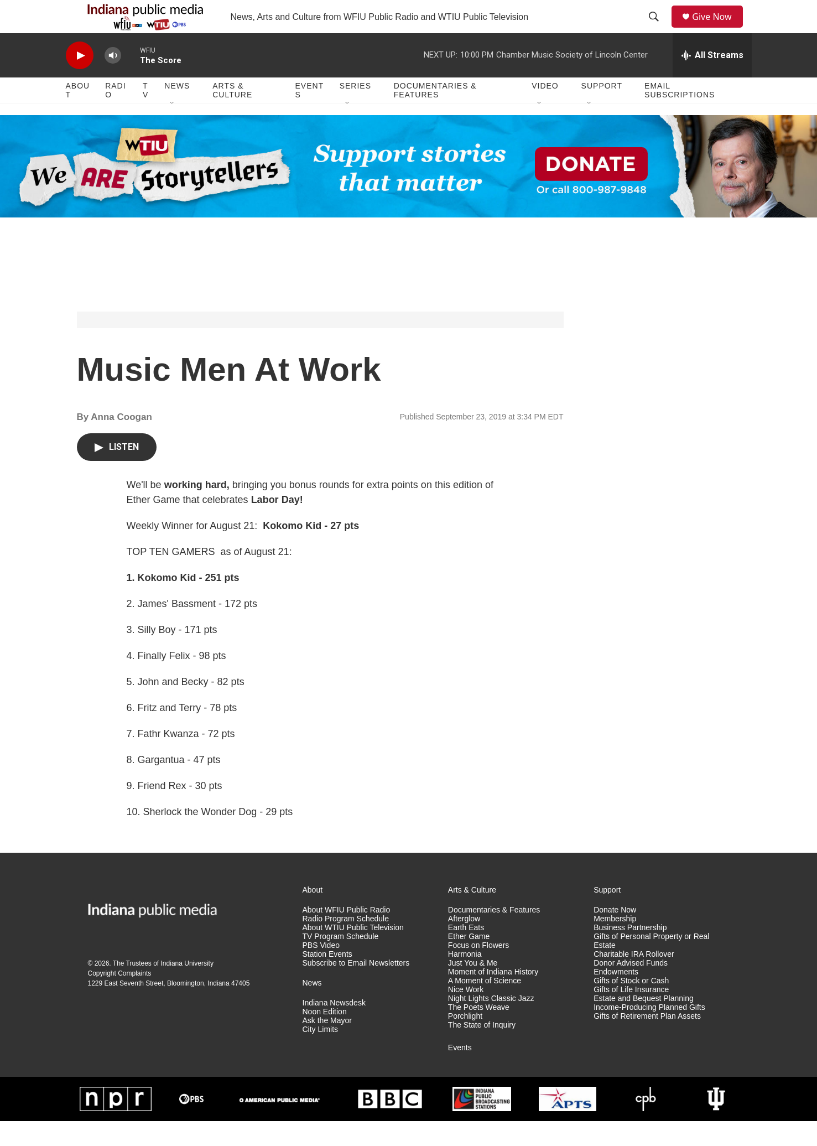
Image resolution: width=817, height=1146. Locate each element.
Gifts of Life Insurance (631, 1014)
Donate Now (615, 935)
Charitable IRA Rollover (634, 979)
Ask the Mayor (327, 1045)
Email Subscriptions (679, 115)
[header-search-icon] (657, 29)
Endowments (616, 997)
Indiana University (187, 988)
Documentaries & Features (435, 115)
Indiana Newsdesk (334, 1028)
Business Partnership (630, 952)
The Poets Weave (478, 1032)
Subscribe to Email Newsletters (356, 988)
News (177, 110)
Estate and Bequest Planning (644, 1023)
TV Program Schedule (341, 961)
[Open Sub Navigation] (172, 128)
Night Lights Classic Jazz (491, 1023)
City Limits (321, 1054)
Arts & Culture (232, 115)
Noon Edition (325, 1037)
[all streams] (712, 80)
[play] (80, 80)
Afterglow (464, 944)
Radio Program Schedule (346, 944)
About (78, 115)
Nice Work (465, 1014)
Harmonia (465, 979)
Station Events (327, 979)
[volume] (112, 80)
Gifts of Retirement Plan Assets (647, 1041)
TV (145, 115)
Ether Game (469, 961)
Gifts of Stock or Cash (631, 1006)
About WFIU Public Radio (347, 935)
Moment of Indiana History (493, 997)
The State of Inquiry (482, 1050)
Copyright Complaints (120, 998)
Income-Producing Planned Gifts (649, 1032)
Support (601, 110)
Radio (115, 115)
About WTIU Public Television (353, 952)
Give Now (718, 29)
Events (309, 115)
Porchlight (465, 1041)
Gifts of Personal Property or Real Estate (651, 965)
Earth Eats (466, 952)
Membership (615, 944)
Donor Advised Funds (631, 988)
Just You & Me (473, 988)
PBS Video (321, 970)
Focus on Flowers (478, 970)
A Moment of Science (484, 1006)
